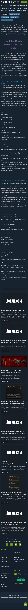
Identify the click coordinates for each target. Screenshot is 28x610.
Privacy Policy (4, 575)
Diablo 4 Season (14, 17)
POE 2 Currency (18, 561)
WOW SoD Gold (4, 555)
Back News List (14, 289)
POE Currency (4, 557)
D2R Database (4, 586)
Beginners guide (5, 17)
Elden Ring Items (18, 555)
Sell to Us (3, 584)
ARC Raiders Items (5, 566)
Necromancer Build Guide (7, 20)
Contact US (3, 582)
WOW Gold (3, 552)
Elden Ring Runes (18, 552)
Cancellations (4, 577)
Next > (22, 289)
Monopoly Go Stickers (19, 559)
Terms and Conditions (6, 573)
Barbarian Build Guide (14, 14)
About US (3, 580)
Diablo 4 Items (17, 557)
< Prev (5, 289)
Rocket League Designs (6, 589)
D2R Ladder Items (5, 561)
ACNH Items (3, 564)
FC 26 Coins (3, 559)
